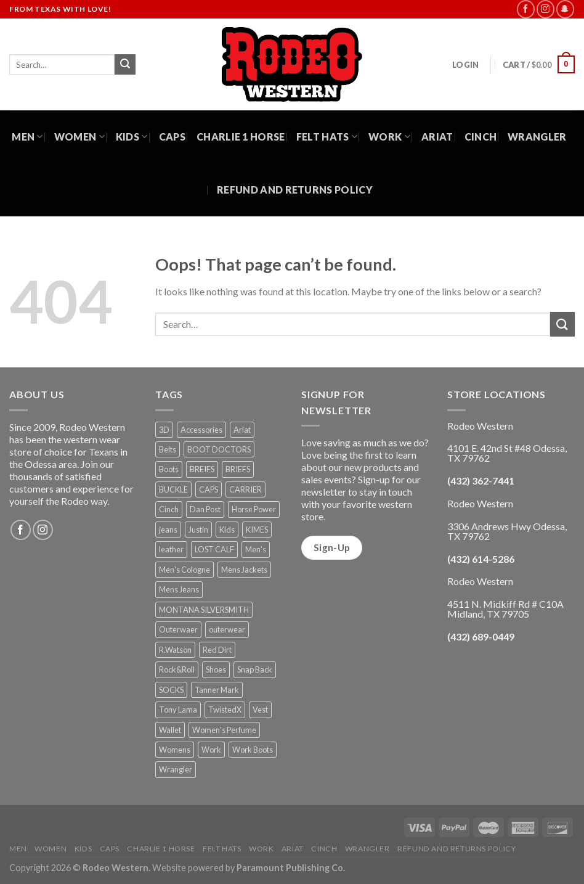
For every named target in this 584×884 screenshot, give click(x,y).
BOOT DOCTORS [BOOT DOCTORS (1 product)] (219, 449)
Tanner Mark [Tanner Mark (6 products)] (217, 690)
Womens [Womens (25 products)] (174, 750)
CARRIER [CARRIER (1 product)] (245, 489)
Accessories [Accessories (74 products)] (201, 430)
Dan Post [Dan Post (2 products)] (205, 509)
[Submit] (125, 64)
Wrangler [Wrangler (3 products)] (175, 769)
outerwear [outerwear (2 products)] (227, 629)
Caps (172, 136)
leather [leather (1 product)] (171, 549)
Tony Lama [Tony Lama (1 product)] (178, 709)
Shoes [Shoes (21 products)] (216, 669)
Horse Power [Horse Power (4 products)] (254, 509)
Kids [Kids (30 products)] (227, 529)
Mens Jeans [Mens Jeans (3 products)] (179, 589)
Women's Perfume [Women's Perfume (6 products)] (224, 730)
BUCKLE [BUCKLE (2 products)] (173, 489)
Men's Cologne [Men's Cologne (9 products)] (184, 570)
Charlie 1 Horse (241, 136)
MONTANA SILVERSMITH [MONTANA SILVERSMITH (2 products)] (204, 610)
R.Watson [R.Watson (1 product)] (175, 650)
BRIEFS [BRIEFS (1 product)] (237, 469)
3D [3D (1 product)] (164, 430)
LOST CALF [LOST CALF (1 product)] (214, 549)
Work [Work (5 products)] (211, 750)
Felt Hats (326, 137)
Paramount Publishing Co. (291, 867)
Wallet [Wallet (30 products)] (170, 730)
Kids (132, 137)
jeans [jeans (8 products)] (168, 529)
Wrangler (537, 136)
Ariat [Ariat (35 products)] (242, 430)
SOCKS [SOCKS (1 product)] (171, 690)
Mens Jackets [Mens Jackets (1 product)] (244, 570)
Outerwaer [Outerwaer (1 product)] (178, 629)
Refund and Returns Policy (295, 189)
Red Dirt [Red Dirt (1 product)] (217, 650)
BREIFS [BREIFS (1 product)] (202, 469)
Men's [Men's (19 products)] (255, 549)
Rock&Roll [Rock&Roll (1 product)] (177, 669)
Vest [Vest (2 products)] (260, 709)
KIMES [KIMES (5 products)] (257, 529)
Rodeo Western (115, 867)
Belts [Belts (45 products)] (167, 449)
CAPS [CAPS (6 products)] (208, 489)
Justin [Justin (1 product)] (198, 529)
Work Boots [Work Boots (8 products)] (252, 750)
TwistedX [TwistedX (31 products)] (224, 709)
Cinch (480, 136)
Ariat (437, 136)
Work (389, 137)
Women (79, 137)
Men (27, 137)
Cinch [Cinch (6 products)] (169, 509)
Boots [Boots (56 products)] (169, 469)
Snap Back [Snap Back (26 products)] (254, 669)
